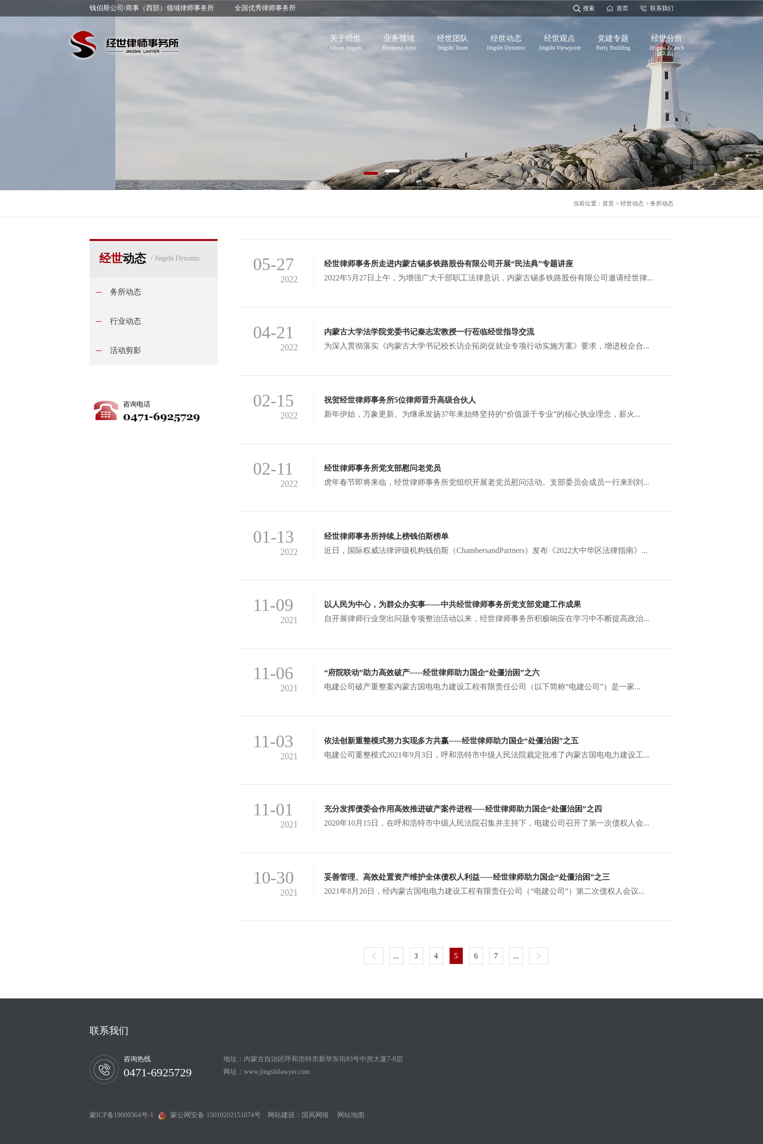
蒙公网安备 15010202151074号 (215, 1115)
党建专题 (613, 41)
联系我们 (661, 8)
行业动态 (125, 321)
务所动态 (661, 203)
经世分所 (666, 41)
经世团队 (452, 41)
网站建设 (281, 1115)
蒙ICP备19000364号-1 (124, 1115)
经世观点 (560, 41)
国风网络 (315, 1115)
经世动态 (506, 41)
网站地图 (347, 1115)
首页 (622, 8)
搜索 (589, 8)
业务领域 (399, 41)
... (396, 956)
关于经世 (345, 41)
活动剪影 (125, 350)
